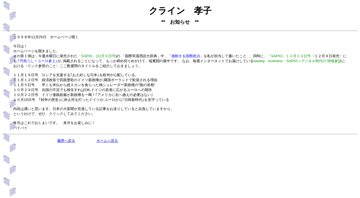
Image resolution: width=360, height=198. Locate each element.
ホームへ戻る (107, 140)
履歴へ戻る (66, 140)
